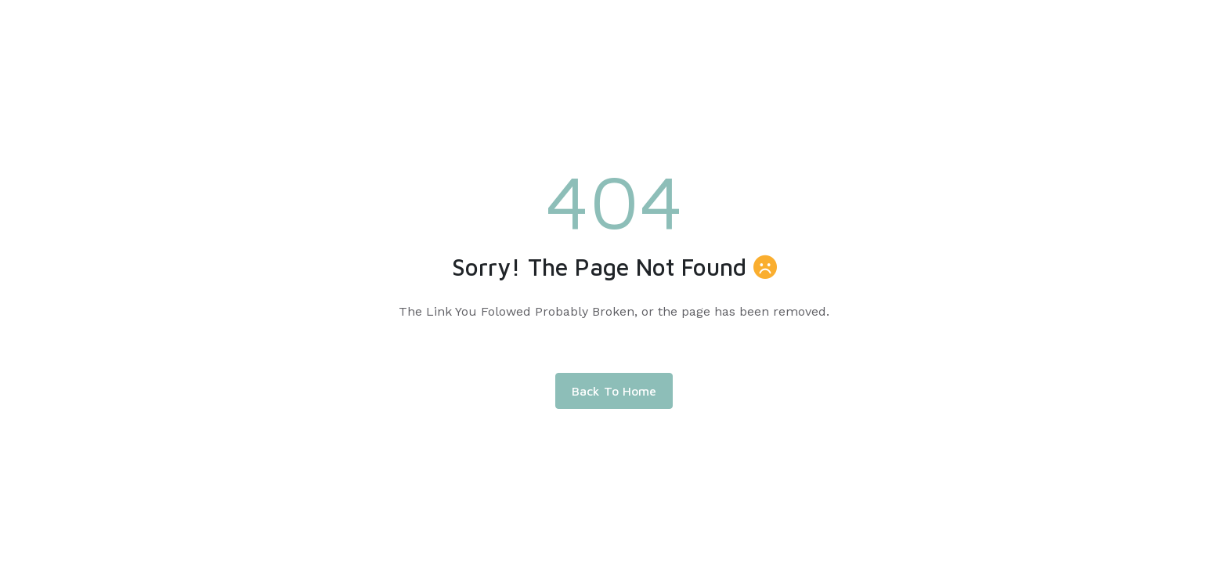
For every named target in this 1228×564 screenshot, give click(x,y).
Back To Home (614, 391)
